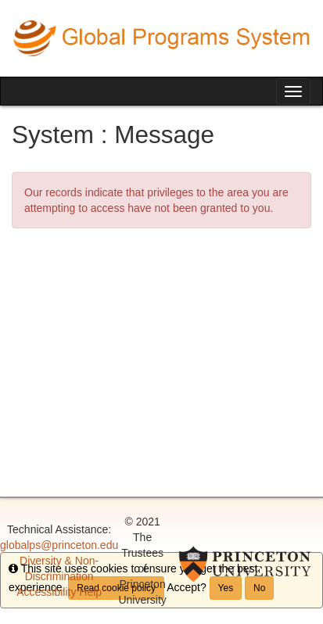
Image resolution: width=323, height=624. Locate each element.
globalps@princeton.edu (59, 545)
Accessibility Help (59, 592)
